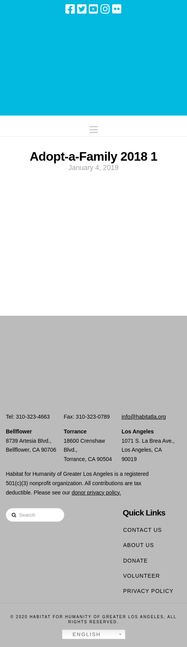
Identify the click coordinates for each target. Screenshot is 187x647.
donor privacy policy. (96, 492)
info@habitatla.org (144, 417)
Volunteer (141, 576)
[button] (94, 128)
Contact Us (142, 530)
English (82, 634)
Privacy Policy (148, 591)
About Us (138, 545)
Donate (135, 561)
